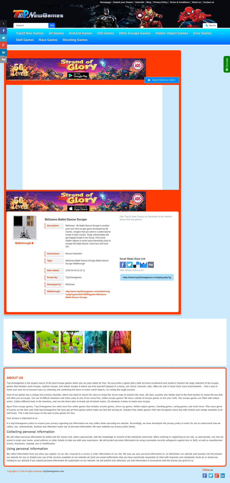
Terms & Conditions (180, 2)
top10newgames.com (53, 471)
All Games (56, 33)
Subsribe (139, 2)
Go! (52, 25)
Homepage (105, 2)
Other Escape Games (135, 33)
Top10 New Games (30, 33)
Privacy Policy (160, 2)
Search (212, 25)
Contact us (208, 2)
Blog (148, 2)
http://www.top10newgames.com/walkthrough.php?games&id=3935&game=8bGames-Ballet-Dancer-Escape (88, 294)
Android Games (80, 33)
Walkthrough (24, 243)
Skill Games (25, 40)
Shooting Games (75, 40)
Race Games (48, 40)
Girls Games (202, 33)
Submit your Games (123, 2)
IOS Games (105, 33)
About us (196, 2)
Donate (227, 64)
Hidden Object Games (172, 33)
